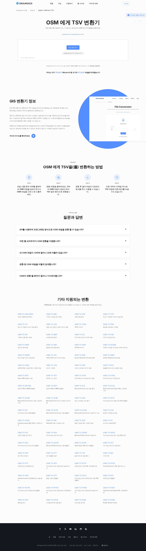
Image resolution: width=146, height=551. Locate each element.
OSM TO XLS (80, 386)
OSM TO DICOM (109, 345)
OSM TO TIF (23, 324)
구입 (59, 3)
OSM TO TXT (80, 453)
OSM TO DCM (80, 345)
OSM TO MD (108, 453)
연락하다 (95, 545)
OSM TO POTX (80, 475)
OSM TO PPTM (52, 488)
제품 (51, 3)
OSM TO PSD (108, 335)
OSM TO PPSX (109, 463)
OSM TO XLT (23, 410)
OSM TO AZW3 (109, 500)
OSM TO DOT (23, 443)
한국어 (106, 545)
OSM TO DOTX (80, 443)
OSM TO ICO (80, 335)
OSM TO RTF (108, 443)
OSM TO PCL (23, 433)
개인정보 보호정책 (95, 66)
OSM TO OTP (51, 475)
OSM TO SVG (80, 420)
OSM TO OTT (51, 453)
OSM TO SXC (51, 420)
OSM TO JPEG (80, 324)
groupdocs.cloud (78, 34)
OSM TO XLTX (108, 398)
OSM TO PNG (108, 324)
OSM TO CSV (108, 410)
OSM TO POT (108, 475)
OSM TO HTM (80, 375)
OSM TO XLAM (81, 410)
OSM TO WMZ (108, 355)
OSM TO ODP (23, 475)
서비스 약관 (74, 66)
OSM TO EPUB (52, 500)
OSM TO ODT (23, 453)
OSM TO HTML (109, 375)
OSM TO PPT (23, 463)
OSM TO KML (51, 314)
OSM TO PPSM (81, 488)
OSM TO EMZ (80, 355)
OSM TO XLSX (109, 386)
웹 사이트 (80, 3)
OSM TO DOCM (81, 433)
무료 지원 (62, 537)
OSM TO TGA (51, 365)
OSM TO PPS (51, 463)
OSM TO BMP (51, 335)
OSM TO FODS (24, 420)
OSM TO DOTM (52, 443)
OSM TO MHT (51, 386)
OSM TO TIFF (108, 314)
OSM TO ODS (80, 398)
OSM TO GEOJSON (25, 314)
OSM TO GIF (23, 335)
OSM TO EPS (108, 365)
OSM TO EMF (51, 345)
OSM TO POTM (24, 488)
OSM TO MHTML (24, 386)
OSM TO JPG (51, 324)
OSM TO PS (108, 420)
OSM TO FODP (109, 488)
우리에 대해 (93, 3)
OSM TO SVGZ (23, 365)
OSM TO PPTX (80, 463)
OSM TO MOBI (80, 500)
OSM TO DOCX (109, 433)
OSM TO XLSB (52, 398)
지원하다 (69, 3)
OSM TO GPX (80, 314)
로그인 (126, 3)
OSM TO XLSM (24, 398)
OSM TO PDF (23, 500)
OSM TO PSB (80, 365)
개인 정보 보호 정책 (75, 545)
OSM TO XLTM (52, 410)
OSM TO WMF (23, 345)
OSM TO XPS (23, 375)
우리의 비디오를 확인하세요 (20, 136)
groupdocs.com (67, 34)
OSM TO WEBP (24, 355)
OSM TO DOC (51, 433)
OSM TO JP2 (51, 355)
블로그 (76, 537)
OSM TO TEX (51, 375)
